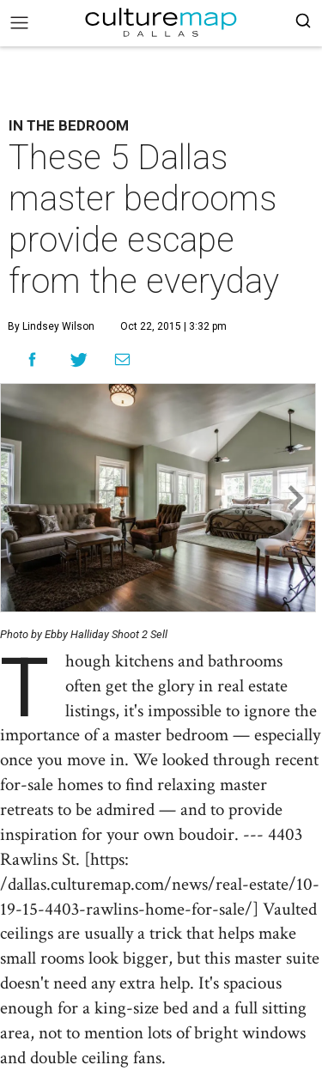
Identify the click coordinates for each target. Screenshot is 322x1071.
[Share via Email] (122, 359)
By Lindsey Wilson (51, 326)
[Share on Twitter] (79, 359)
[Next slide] (293, 498)
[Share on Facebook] (32, 359)
